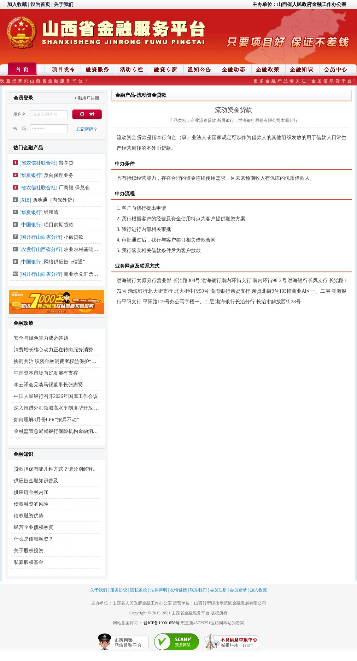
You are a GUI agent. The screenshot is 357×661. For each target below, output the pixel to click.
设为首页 (40, 4)
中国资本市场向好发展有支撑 (46, 373)
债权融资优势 (28, 515)
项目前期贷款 (59, 224)
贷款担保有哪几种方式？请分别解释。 (56, 469)
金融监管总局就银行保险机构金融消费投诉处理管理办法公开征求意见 (90, 431)
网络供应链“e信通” (64, 261)
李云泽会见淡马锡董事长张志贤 (48, 384)
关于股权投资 (28, 550)
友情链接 (178, 590)
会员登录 (238, 590)
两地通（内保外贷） (55, 200)
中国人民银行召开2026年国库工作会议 (56, 396)
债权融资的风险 (31, 504)
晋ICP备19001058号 (162, 622)
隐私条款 (138, 590)
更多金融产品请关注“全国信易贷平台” (305, 80)
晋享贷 (66, 163)
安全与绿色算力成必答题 (41, 338)
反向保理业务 (59, 175)
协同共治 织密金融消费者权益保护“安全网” (61, 361)
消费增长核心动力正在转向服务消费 (53, 349)
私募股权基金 (28, 562)
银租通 (51, 212)
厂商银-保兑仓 (74, 187)
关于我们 (64, 4)
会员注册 (218, 590)
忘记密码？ (87, 129)
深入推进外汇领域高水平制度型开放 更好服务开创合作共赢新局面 (86, 408)
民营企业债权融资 (33, 527)
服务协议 (118, 590)
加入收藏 (17, 4)
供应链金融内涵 (31, 492)
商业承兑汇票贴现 (83, 274)
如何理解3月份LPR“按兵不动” (46, 419)
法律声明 (158, 590)
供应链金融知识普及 (36, 480)
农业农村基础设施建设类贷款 (96, 249)
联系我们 (198, 590)
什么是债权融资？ (33, 539)
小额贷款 (73, 237)
